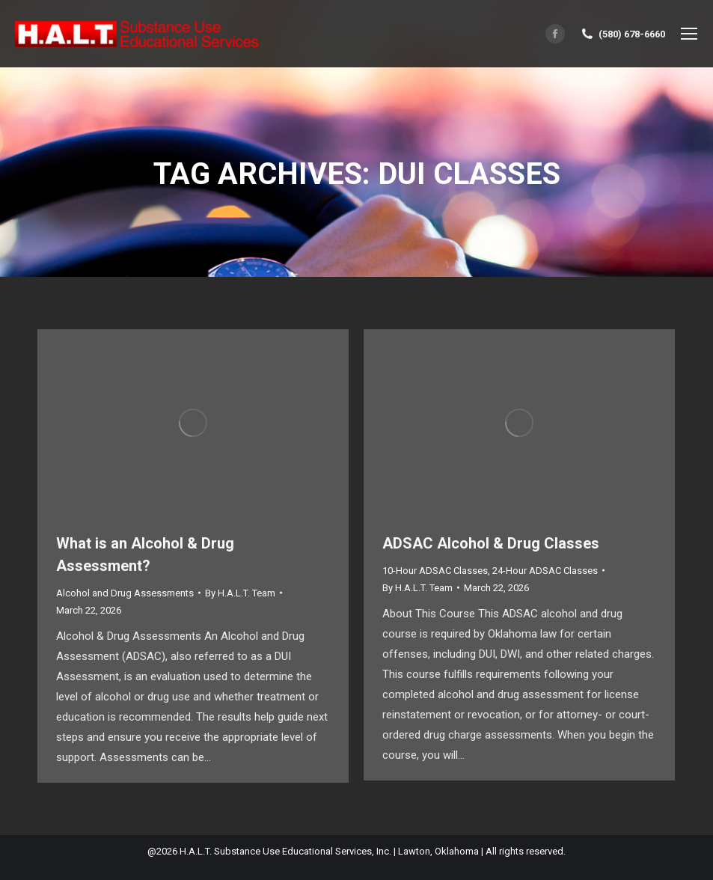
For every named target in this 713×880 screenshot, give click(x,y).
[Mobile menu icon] (689, 34)
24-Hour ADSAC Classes (545, 570)
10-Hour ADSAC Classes (435, 570)
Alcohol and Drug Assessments (125, 593)
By (240, 593)
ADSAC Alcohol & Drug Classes (490, 543)
